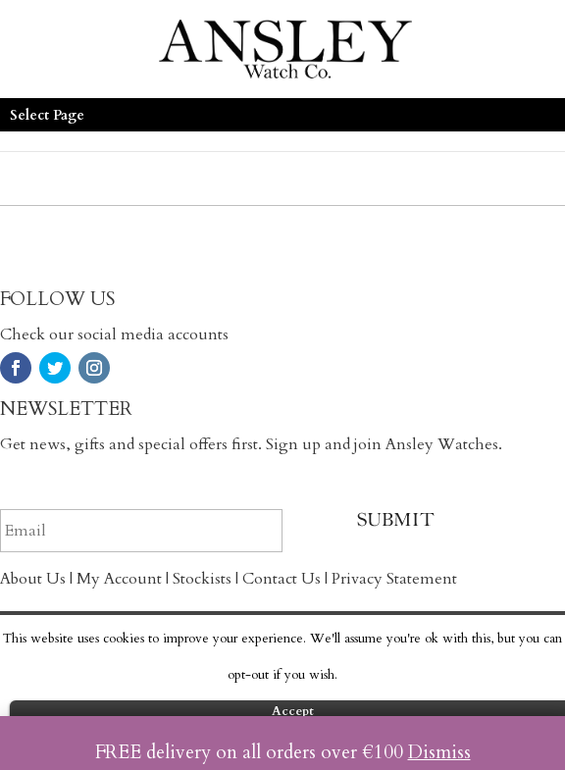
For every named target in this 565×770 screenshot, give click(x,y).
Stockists (202, 579)
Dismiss (439, 752)
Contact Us (281, 579)
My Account (119, 579)
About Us (33, 579)
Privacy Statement (394, 579)
